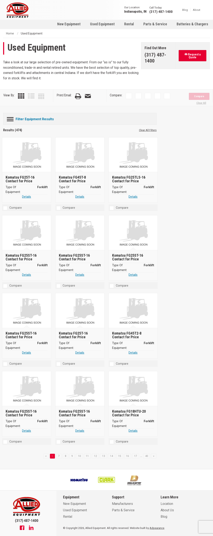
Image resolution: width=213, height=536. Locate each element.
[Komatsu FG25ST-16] (27, 233)
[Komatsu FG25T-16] (27, 155)
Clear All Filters (148, 130)
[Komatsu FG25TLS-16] (133, 155)
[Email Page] (87, 96)
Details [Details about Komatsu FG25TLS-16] (133, 197)
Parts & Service (155, 24)
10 (79, 456)
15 (119, 456)
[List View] (31, 96)
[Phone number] (158, 58)
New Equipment (68, 24)
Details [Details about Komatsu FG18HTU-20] (133, 431)
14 (111, 456)
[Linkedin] (31, 528)
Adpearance (157, 528)
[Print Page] (78, 96)
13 (103, 456)
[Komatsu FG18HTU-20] (133, 389)
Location (167, 504)
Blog (185, 9)
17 (135, 456)
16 (127, 456)
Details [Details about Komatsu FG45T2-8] (133, 352)
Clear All (201, 102)
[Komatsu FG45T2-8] (133, 311)
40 (146, 456)
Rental (129, 24)
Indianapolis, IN (135, 11)
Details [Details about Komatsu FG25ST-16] (26, 275)
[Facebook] (22, 528)
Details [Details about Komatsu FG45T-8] (79, 197)
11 (87, 456)
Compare (199, 96)
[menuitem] (68, 24)
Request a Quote (193, 56)
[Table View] (41, 96)
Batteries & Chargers (192, 24)
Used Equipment (102, 24)
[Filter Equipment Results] (80, 118)
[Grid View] (21, 96)
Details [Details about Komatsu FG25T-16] (26, 197)
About (196, 9)
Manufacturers (122, 504)
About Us (167, 510)
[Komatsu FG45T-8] (80, 155)
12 (95, 456)
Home (10, 33)
